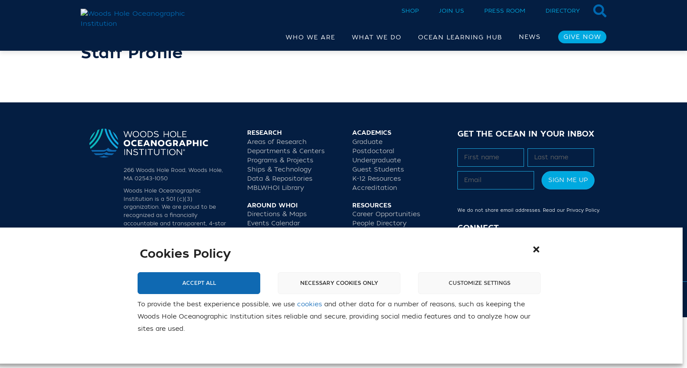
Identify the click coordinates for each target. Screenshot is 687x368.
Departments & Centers (286, 202)
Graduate (367, 193)
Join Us (451, 10)
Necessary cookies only (339, 283)
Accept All (199, 283)
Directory (562, 10)
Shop (410, 10)
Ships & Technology (279, 220)
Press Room (504, 10)
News (530, 37)
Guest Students (378, 220)
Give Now (582, 37)
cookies (309, 304)
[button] (536, 249)
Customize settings (479, 283)
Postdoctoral (373, 202)
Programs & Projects (280, 211)
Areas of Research (277, 193)
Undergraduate (376, 211)
